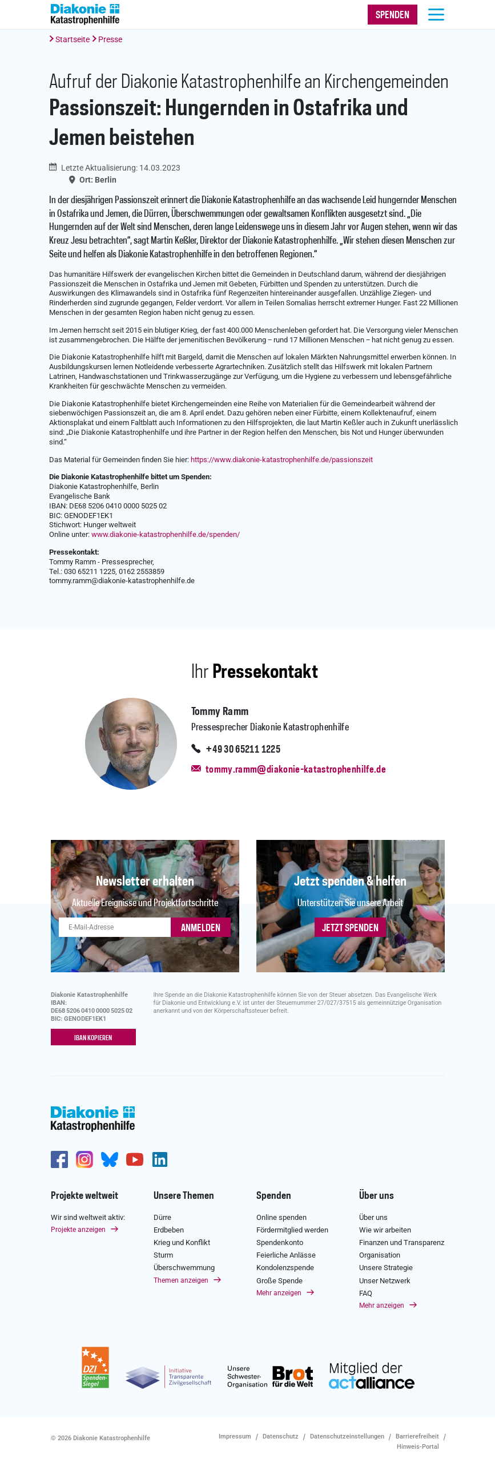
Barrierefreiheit (417, 1436)
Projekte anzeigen (78, 1230)
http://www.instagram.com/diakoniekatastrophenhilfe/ (84, 1159)
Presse (110, 39)
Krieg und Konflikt (182, 1242)
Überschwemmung (184, 1267)
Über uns (376, 1196)
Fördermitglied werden (292, 1230)
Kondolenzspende (285, 1267)
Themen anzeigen (181, 1280)
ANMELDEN (200, 928)
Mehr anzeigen (278, 1293)
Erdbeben (169, 1230)
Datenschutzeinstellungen (347, 1436)
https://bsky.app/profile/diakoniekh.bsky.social (109, 1159)
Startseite (72, 39)
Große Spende (279, 1280)
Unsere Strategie (386, 1267)
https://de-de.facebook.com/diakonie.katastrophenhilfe (59, 1159)
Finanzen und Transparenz (401, 1242)
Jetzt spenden (350, 928)
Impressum (235, 1436)
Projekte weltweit (84, 1196)
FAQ (365, 1293)
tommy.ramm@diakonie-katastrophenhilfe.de (296, 769)
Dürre (162, 1217)
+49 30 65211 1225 (243, 749)
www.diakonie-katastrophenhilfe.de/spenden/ (165, 534)
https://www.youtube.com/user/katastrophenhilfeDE (134, 1159)
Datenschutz (281, 1436)
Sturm (163, 1255)
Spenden (273, 1196)
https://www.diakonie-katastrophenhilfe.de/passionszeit (282, 459)
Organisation (379, 1255)
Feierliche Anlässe (286, 1255)
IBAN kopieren (93, 1038)
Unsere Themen (184, 1196)
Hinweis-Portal (418, 1446)
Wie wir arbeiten (385, 1230)
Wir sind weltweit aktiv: (88, 1217)
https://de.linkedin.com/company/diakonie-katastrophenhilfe (159, 1159)
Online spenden (281, 1217)
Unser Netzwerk (385, 1280)
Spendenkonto (279, 1242)
